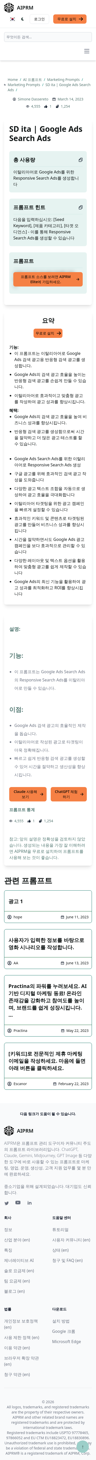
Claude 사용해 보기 (29, 794)
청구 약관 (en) (17, 1374)
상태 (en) (60, 1250)
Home (13, 79)
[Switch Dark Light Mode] (23, 19)
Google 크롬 (63, 1331)
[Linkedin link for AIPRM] (31, 1204)
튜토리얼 (60, 1229)
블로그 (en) (14, 1291)
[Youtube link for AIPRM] (18, 1204)
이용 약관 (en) (17, 1348)
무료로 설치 (70, 19)
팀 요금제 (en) (17, 1281)
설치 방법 (61, 1321)
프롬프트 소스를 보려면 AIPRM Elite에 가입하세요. (50, 279)
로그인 (39, 18)
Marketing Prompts (64, 79)
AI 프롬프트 (33, 79)
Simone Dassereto (33, 99)
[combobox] (48, 37)
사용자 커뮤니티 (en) (71, 1240)
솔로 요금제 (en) (19, 1270)
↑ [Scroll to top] (82, 1446)
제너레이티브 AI (19, 1260)
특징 (8, 1250)
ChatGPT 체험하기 (69, 794)
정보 (8, 1229)
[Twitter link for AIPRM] (6, 1203)
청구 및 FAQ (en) (67, 1260)
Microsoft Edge (66, 1341)
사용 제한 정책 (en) (21, 1337)
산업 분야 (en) (17, 1240)
